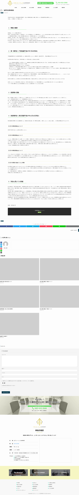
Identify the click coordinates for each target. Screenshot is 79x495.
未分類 (2, 12)
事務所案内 (35, 486)
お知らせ (34, 482)
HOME (18, 482)
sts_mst (5, 248)
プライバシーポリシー (21, 490)
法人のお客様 (35, 484)
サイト (3, 376)
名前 (3, 368)
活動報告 (50, 486)
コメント (4, 354)
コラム (18, 488)
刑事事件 (50, 484)
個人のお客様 (19, 484)
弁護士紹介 (19, 486)
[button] (6, 226)
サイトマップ (35, 490)
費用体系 (34, 488)
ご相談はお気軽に (52, 482)
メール (3, 372)
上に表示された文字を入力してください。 (9, 385)
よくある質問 (51, 488)
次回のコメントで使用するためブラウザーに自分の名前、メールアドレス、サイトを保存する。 (19, 380)
